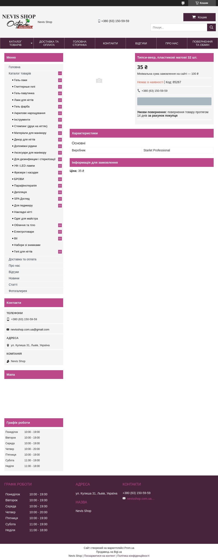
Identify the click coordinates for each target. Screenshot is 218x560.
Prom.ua (129, 548)
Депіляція (20, 192)
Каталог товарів (15, 43)
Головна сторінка (80, 43)
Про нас (172, 43)
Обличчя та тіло (24, 225)
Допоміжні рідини (25, 146)
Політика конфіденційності (133, 555)
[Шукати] (211, 27)
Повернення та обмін (203, 43)
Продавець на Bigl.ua (109, 551)
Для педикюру (23, 205)
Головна (14, 67)
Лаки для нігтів (24, 100)
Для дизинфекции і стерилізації (35, 159)
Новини (14, 278)
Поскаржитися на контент (99, 555)
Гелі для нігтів (23, 251)
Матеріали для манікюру (30, 133)
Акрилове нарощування (29, 113)
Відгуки (141, 43)
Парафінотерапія (25, 185)
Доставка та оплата (49, 43)
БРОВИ (19, 179)
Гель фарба (21, 106)
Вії (15, 238)
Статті (13, 284)
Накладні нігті (23, 212)
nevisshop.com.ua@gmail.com (30, 329)
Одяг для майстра (26, 218)
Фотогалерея (18, 291)
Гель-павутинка (24, 93)
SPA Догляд (22, 198)
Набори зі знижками (27, 245)
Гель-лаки (20, 80)
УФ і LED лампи (24, 165)
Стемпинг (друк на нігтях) (30, 126)
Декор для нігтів (24, 139)
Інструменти (22, 119)
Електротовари (24, 231)
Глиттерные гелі (24, 86)
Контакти (110, 43)
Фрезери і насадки (26, 172)
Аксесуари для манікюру (30, 152)
